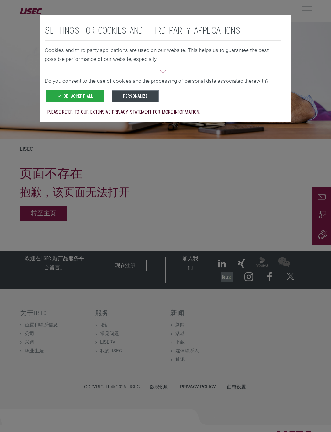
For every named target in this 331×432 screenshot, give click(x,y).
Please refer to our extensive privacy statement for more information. (123, 112)
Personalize (135, 96)
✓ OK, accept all (75, 96)
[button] (163, 72)
